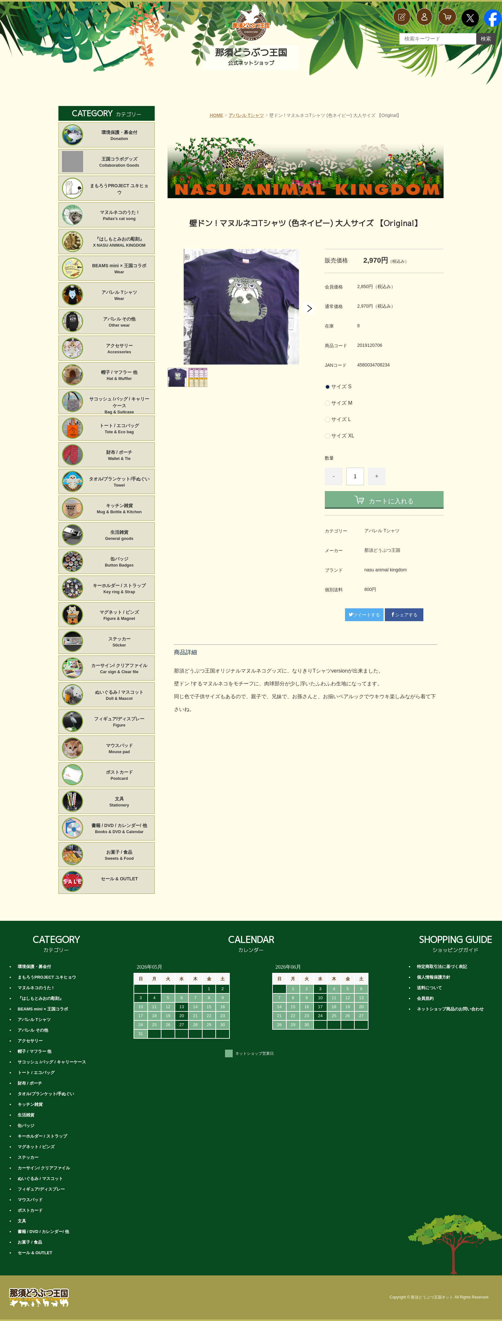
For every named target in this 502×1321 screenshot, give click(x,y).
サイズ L (341, 419)
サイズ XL (342, 435)
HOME (216, 115)
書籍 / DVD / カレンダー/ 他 (119, 829)
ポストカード (119, 776)
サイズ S (341, 386)
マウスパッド (119, 749)
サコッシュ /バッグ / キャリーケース (119, 402)
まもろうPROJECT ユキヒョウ (119, 189)
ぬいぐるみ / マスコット (119, 696)
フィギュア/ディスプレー (119, 722)
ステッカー (119, 642)
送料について (429, 987)
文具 (119, 802)
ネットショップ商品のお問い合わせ (450, 1009)
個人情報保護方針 (433, 977)
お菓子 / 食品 (119, 856)
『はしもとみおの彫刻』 (119, 242)
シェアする (404, 614)
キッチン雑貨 (119, 509)
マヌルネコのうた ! (119, 216)
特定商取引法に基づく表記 (442, 966)
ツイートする (364, 614)
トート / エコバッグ (119, 429)
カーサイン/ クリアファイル (119, 669)
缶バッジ (119, 562)
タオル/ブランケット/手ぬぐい (119, 482)
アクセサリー (119, 349)
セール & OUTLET (119, 878)
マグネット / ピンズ (119, 616)
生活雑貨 (119, 536)
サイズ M (341, 403)
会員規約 (425, 998)
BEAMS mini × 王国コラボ (119, 269)
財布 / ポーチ (119, 456)
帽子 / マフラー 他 (119, 376)
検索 (486, 38)
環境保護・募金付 (119, 136)
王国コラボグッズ (119, 162)
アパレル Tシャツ (246, 115)
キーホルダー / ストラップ (119, 589)
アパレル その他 (119, 322)
